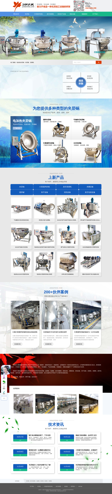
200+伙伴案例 (56, 292)
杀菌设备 (90, 187)
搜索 (99, 62)
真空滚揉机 (50, 14)
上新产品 (56, 177)
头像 (6, 370)
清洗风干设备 (61, 14)
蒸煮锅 (42, 481)
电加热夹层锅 (20, 62)
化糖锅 (38, 481)
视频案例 (84, 14)
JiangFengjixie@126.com (61, 490)
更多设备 (72, 14)
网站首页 (16, 14)
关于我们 (95, 14)
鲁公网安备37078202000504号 (68, 489)
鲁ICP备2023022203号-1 (57, 489)
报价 (4, 388)
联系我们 (73, 486)
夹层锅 (27, 14)
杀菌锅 (50, 481)
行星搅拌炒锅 (38, 14)
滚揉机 (32, 62)
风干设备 (44, 192)
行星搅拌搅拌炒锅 (48, 486)
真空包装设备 (90, 192)
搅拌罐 (21, 192)
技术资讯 (56, 424)
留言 (4, 393)
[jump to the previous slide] (4, 38)
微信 (4, 383)
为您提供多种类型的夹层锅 (56, 108)
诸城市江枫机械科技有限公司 (40, 6)
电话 (4, 378)
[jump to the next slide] (108, 38)
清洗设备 (67, 192)
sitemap (80, 486)
